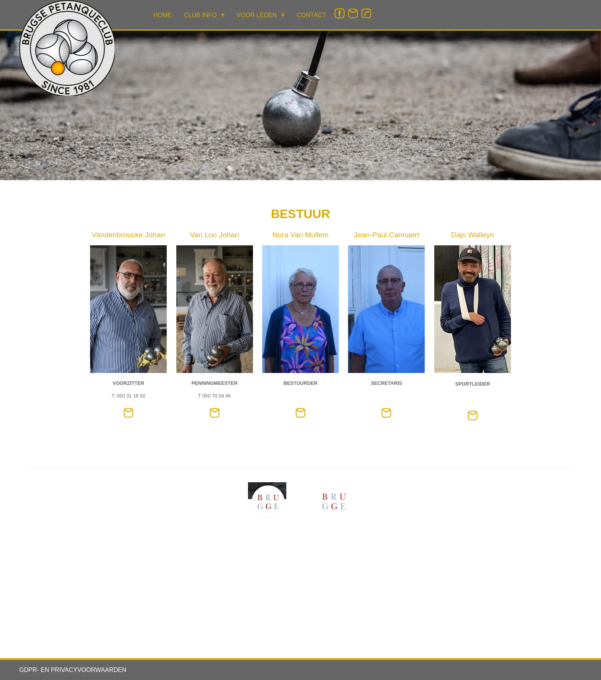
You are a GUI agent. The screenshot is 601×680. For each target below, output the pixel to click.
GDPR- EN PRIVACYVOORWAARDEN (72, 670)
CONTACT (311, 15)
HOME (162, 15)
